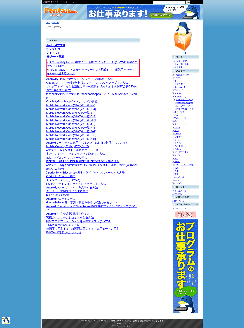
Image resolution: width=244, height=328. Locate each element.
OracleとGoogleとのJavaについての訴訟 (71, 101)
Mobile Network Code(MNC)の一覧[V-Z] (71, 105)
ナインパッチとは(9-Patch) (63, 180)
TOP (48, 22)
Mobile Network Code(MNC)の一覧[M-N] (71, 120)
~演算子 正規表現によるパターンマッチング (63, 2)
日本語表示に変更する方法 (63, 225)
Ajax (176, 158)
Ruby (176, 130)
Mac (176, 115)
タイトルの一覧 (179, 191)
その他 (177, 143)
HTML (177, 161)
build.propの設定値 (58, 195)
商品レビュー (180, 90)
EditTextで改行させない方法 (63, 232)
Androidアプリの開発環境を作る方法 (69, 213)
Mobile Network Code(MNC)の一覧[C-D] (71, 135)
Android (55, 22)
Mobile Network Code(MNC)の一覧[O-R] (71, 116)
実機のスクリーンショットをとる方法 (70, 217)
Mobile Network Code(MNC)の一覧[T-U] (71, 109)
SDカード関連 (55, 56)
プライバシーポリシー (182, 208)
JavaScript (179, 177)
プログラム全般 (181, 152)
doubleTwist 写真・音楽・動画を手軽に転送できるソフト (82, 202)
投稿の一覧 (177, 194)
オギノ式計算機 (181, 64)
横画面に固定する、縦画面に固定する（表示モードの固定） (84, 228)
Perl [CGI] (178, 146)
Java (176, 180)
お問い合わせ (178, 201)
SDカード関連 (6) (185, 102)
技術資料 (178, 137)
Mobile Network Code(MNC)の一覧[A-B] (71, 138)
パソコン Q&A (180, 61)
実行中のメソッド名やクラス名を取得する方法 (75, 153)
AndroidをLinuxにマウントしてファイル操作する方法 (79, 79)
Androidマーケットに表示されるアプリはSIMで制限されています (87, 142)
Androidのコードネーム (60, 198)
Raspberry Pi (180, 87)
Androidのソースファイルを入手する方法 (72, 187)
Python (177, 149)
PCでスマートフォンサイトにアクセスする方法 (76, 183)
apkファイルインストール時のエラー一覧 (72, 150)
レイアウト (53, 52)
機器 (176, 121)
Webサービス (180, 118)
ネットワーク (180, 124)
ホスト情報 (179, 112)
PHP (176, 171)
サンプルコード (56, 49)
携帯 (176, 174)
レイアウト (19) (184, 106)
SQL (176, 168)
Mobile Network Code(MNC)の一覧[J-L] (70, 123)
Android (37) (180, 96)
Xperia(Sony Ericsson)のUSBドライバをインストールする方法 (85, 172)
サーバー (178, 140)
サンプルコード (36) (186, 109)
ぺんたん (127, 323)
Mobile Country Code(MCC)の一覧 (67, 146)
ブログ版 (178, 67)
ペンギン (178, 183)
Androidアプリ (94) (184, 99)
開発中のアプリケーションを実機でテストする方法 (78, 221)
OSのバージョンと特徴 (60, 176)
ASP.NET (178, 93)
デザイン (178, 155)
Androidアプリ (55, 45)
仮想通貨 (178, 84)
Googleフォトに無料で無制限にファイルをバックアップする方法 (87, 82)
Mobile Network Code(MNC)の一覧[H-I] (70, 127)
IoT (175, 81)
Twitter (177, 127)
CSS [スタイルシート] (184, 165)
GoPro (177, 78)
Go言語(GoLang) (182, 75)
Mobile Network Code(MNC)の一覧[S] (69, 112)
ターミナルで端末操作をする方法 (67, 191)
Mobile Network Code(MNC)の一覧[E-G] (71, 131)
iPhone (177, 134)
